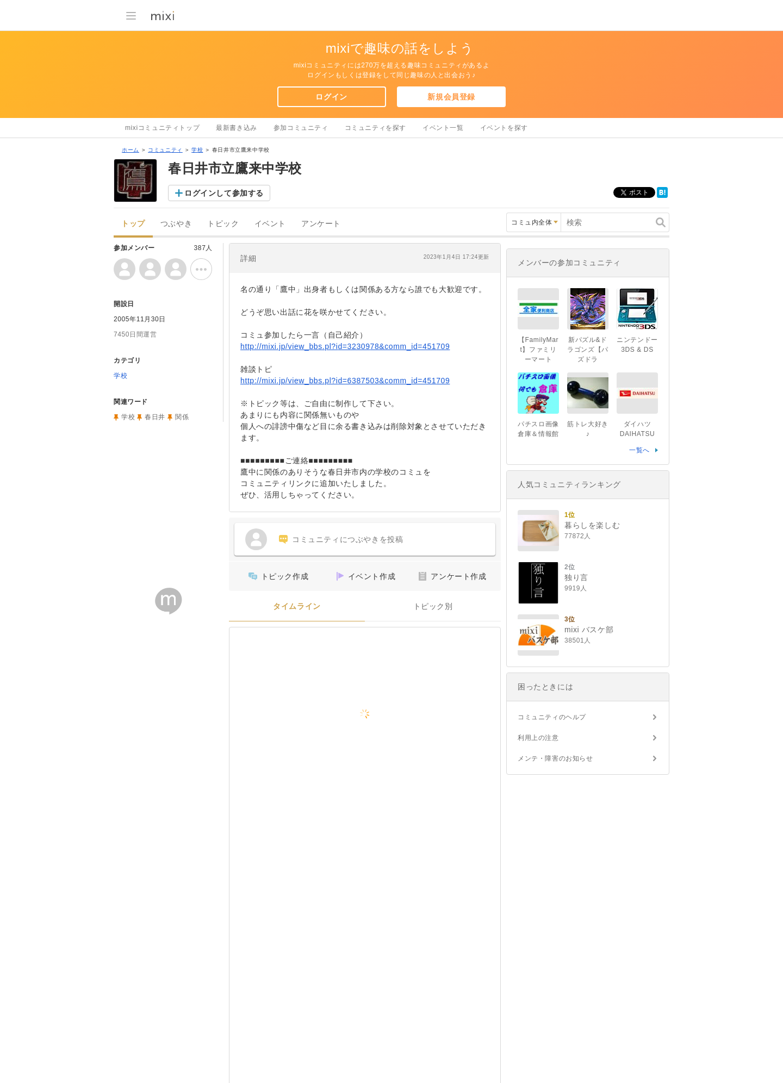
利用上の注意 (538, 738)
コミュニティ (165, 150)
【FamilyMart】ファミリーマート (538, 349)
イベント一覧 (443, 128)
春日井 (155, 417)
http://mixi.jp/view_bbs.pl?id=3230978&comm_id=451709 (345, 346)
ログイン (331, 96)
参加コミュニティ (301, 128)
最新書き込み (236, 128)
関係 (182, 417)
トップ (133, 224)
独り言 (576, 577)
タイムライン (297, 606)
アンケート (321, 224)
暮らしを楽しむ (592, 525)
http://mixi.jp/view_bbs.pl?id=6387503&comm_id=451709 (345, 380)
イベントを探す (504, 128)
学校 (197, 150)
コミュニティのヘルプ (552, 717)
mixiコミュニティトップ (162, 128)
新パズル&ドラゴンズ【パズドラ (587, 349)
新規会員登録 (451, 96)
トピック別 (433, 606)
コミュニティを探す (375, 128)
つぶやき (176, 224)
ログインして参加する (224, 193)
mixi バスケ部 (588, 629)
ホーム (130, 150)
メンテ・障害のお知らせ (555, 758)
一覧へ (639, 450)
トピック (223, 224)
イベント (270, 224)
